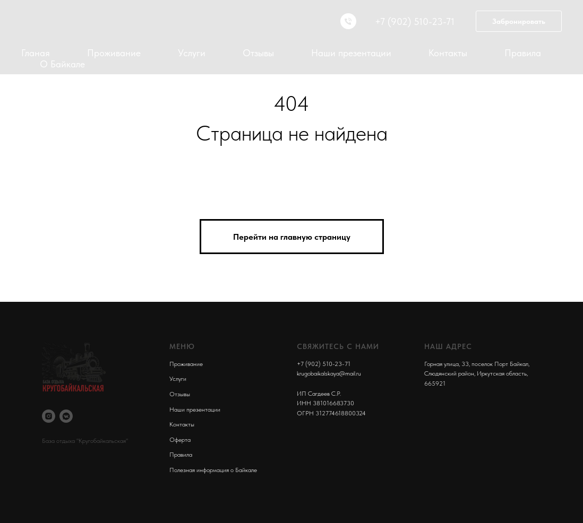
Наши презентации (351, 52)
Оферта (180, 439)
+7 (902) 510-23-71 (323, 364)
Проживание (114, 52)
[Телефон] (348, 21)
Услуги (191, 52)
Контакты (447, 52)
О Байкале (62, 63)
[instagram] (48, 416)
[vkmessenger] (66, 416)
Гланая (35, 52)
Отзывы (258, 52)
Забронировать (518, 21)
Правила (522, 52)
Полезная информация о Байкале (213, 470)
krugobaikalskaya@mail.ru (329, 373)
